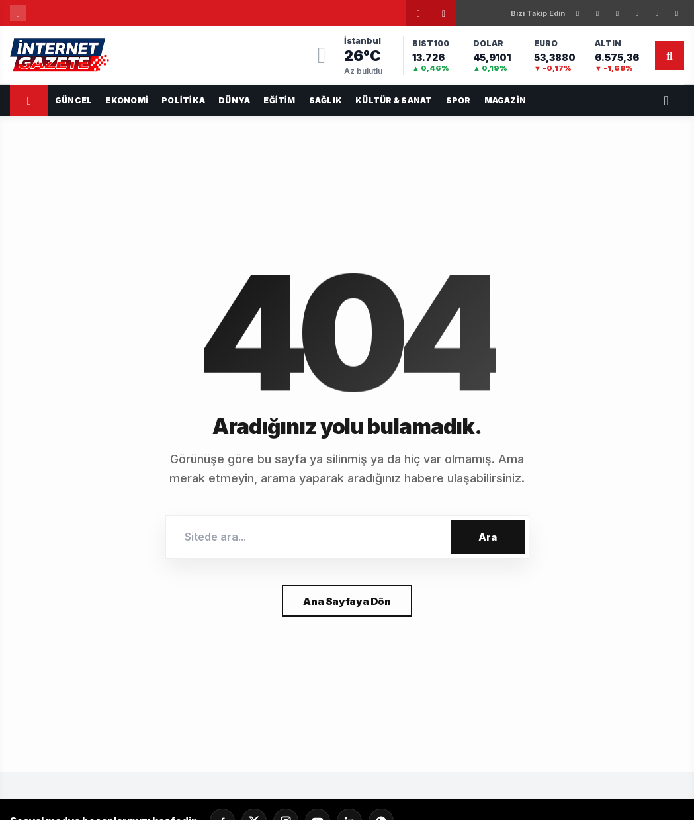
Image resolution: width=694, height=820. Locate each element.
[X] (597, 13)
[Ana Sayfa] (29, 100)
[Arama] (669, 55)
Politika (183, 100)
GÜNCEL (73, 100)
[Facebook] (577, 13)
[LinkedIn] (637, 13)
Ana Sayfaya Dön (346, 601)
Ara (487, 537)
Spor (458, 100)
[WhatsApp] (677, 13)
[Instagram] (617, 13)
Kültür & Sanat (393, 100)
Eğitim (279, 100)
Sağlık (325, 100)
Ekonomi (126, 100)
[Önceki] (418, 13)
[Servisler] (666, 100)
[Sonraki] (443, 13)
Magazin (505, 100)
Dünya (234, 100)
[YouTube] (657, 13)
